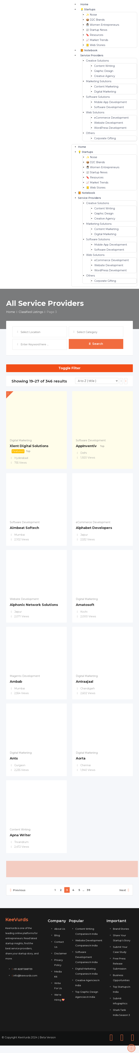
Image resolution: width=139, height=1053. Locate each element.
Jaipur (84, 536)
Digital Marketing (105, 91)
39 (88, 897)
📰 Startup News (96, 30)
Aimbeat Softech (24, 529)
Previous (17, 897)
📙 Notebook (88, 50)
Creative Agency (104, 76)
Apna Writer (20, 841)
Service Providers (91, 55)
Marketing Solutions (98, 81)
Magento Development (25, 679)
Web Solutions (95, 112)
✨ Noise (91, 14)
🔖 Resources (94, 35)
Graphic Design (103, 71)
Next (124, 897)
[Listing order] (96, 381)
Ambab (16, 685)
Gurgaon (19, 770)
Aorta (80, 763)
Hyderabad (21, 458)
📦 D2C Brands (95, 19)
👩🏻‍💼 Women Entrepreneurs (102, 24)
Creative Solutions (97, 60)
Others (90, 133)
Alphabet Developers (94, 529)
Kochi (83, 614)
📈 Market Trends (97, 40)
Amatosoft (85, 607)
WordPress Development (110, 127)
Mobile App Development (110, 102)
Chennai (85, 770)
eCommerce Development (111, 117)
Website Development (108, 122)
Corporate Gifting (105, 138)
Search (96, 344)
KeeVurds (16, 927)
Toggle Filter (69, 368)
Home (84, 4)
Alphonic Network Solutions (34, 607)
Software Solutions (98, 97)
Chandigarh (87, 692)
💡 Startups (87, 9)
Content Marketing (106, 86)
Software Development (109, 107)
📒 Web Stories (95, 45)
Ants (14, 763)
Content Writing (104, 66)
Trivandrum (21, 848)
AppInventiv (86, 446)
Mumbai (19, 536)
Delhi (83, 453)
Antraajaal (84, 685)
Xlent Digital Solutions (29, 446)
